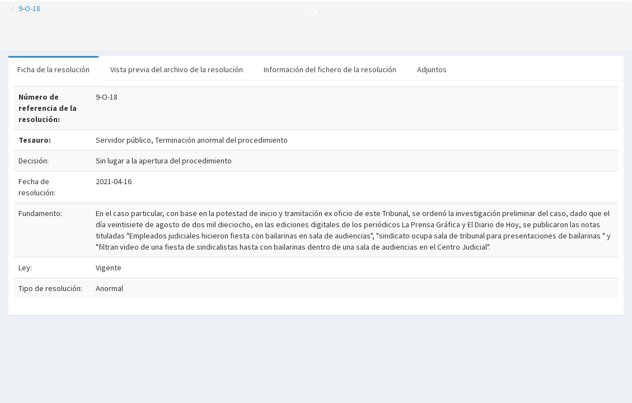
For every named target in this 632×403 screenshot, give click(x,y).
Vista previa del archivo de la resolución (176, 69)
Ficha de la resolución (53, 69)
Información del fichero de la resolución (330, 69)
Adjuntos (432, 69)
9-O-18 (29, 8)
